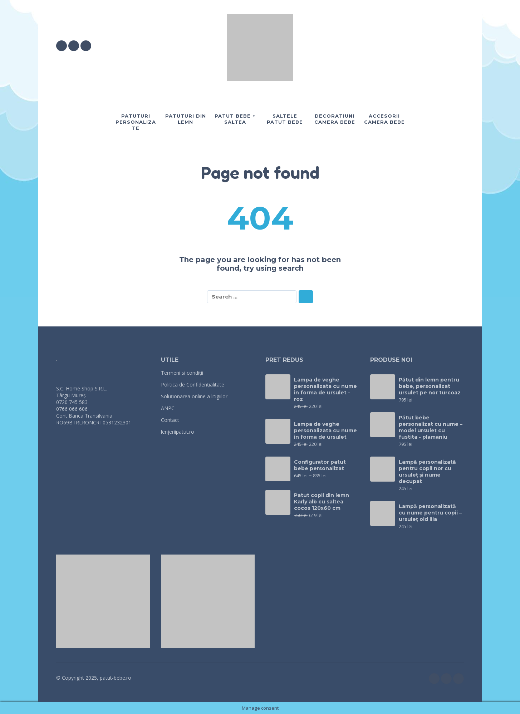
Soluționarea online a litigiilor (194, 396)
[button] (418, 45)
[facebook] (61, 45)
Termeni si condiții (182, 372)
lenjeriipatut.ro (177, 431)
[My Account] (438, 45)
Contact (170, 420)
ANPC (168, 408)
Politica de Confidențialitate (192, 384)
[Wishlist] (398, 45)
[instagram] (73, 45)
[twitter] (85, 45)
